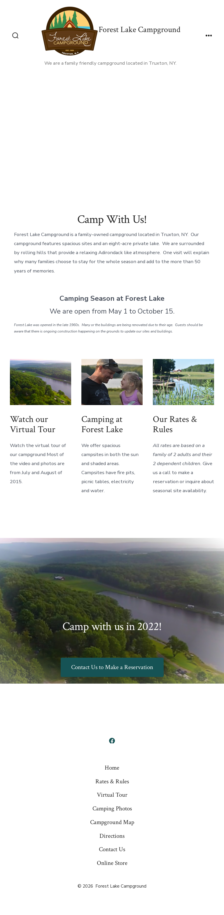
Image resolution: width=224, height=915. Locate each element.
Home (112, 768)
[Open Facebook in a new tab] (112, 741)
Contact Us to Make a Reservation (112, 667)
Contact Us (112, 849)
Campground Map (112, 822)
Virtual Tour (112, 795)
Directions (112, 836)
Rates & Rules (112, 781)
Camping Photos (112, 808)
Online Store (112, 863)
